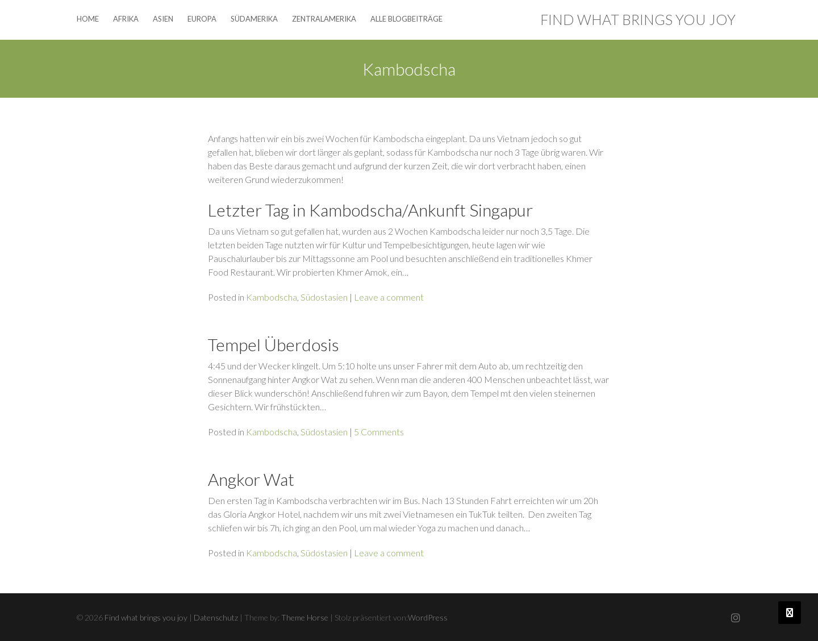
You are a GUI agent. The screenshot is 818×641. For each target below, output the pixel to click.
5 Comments (379, 431)
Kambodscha (271, 297)
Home (88, 18)
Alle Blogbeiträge (406, 18)
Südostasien (324, 297)
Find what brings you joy (638, 19)
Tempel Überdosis (273, 344)
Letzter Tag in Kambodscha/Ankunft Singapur (370, 209)
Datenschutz (216, 617)
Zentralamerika (324, 18)
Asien (163, 18)
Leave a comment (389, 297)
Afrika (126, 18)
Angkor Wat (251, 479)
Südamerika (254, 18)
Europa (201, 18)
